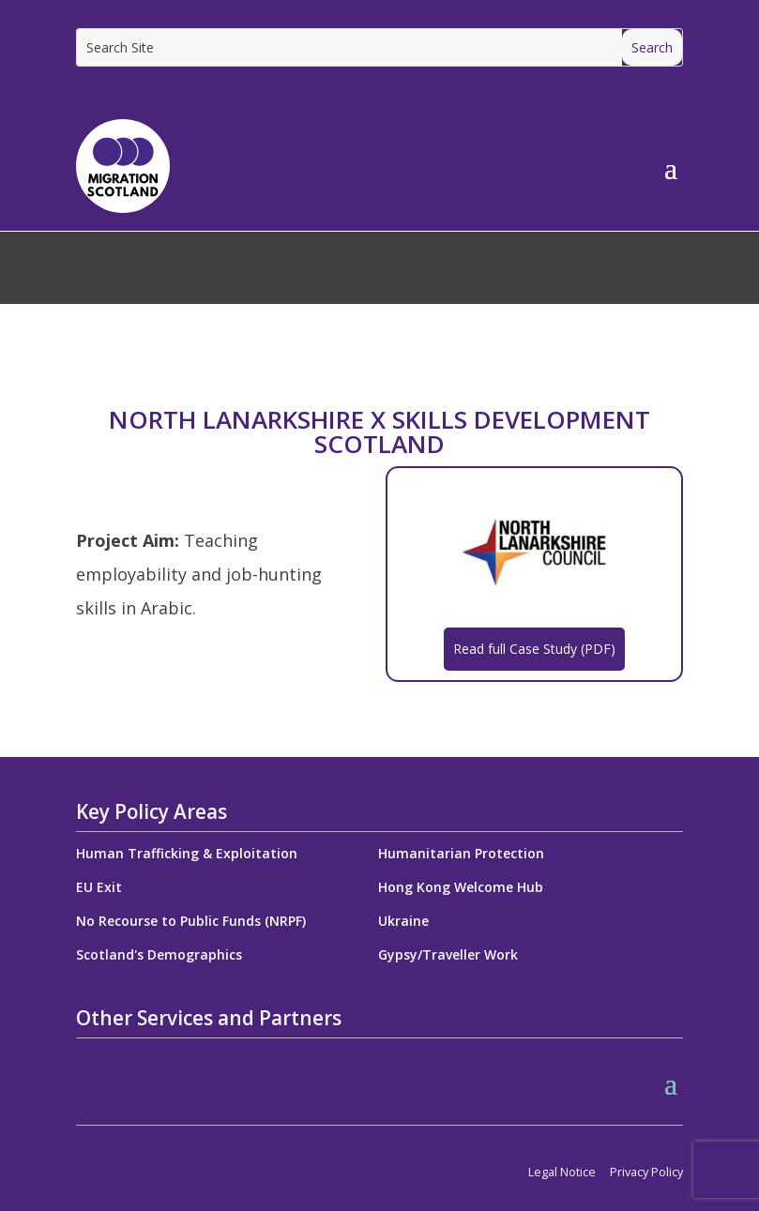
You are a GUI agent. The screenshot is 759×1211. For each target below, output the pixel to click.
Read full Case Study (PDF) (534, 649)
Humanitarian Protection (461, 853)
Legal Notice (562, 1171)
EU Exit (99, 887)
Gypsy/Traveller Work (448, 954)
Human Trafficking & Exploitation (186, 853)
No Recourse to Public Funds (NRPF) (191, 921)
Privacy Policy (646, 1171)
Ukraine (403, 921)
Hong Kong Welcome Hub (460, 887)
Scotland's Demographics (159, 954)
